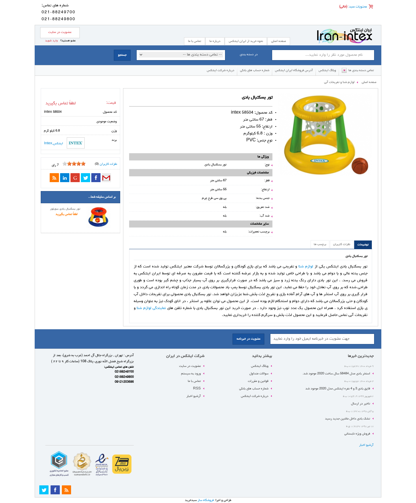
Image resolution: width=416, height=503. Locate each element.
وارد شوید (51, 40)
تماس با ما (194, 381)
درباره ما (214, 41)
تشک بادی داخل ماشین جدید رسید (347, 419)
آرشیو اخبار (366, 445)
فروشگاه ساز (206, 500)
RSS (197, 389)
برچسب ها (320, 244)
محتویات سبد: (357, 7)
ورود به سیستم (191, 374)
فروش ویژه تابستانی (357, 434)
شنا (140, 308)
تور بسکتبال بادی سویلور (65, 209)
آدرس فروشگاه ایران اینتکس (294, 70)
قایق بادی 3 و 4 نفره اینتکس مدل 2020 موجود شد (337, 389)
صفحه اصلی (278, 41)
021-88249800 (58, 19)
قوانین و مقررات (258, 381)
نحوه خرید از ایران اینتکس (246, 41)
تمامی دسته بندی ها (361, 70)
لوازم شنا (305, 266)
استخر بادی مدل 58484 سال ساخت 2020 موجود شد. (336, 374)
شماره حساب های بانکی (254, 70)
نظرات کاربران (341, 244)
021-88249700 (58, 12)
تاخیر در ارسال (360, 404)
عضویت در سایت (60, 32)
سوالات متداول (258, 374)
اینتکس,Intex (64, 143)
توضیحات (363, 245)
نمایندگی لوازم (154, 308)
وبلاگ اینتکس (327, 70)
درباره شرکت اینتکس (220, 70)
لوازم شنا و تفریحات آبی (339, 82)
